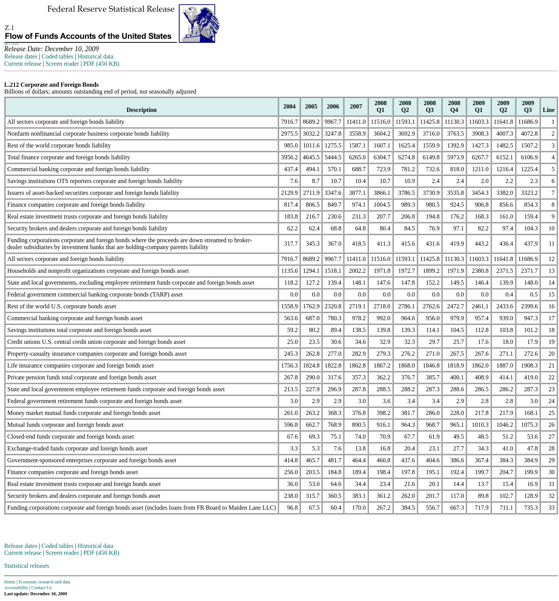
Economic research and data (44, 582)
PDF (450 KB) (101, 63)
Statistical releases (26, 565)
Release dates (20, 56)
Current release (22, 63)
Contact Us (41, 587)
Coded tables (57, 56)
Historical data (95, 56)
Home (9, 582)
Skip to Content (11, 44)
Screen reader (62, 63)
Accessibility (16, 587)
